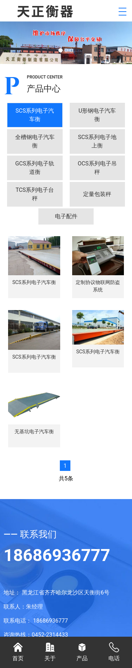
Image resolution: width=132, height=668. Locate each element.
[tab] (35, 115)
